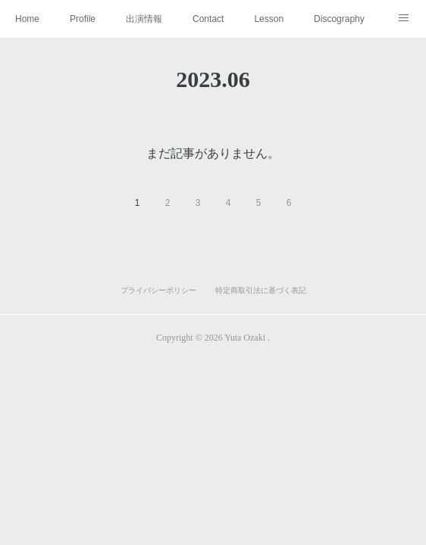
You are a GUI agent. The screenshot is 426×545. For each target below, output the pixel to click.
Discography (339, 19)
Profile (83, 19)
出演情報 (144, 19)
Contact (208, 19)
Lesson (268, 19)
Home (27, 19)
